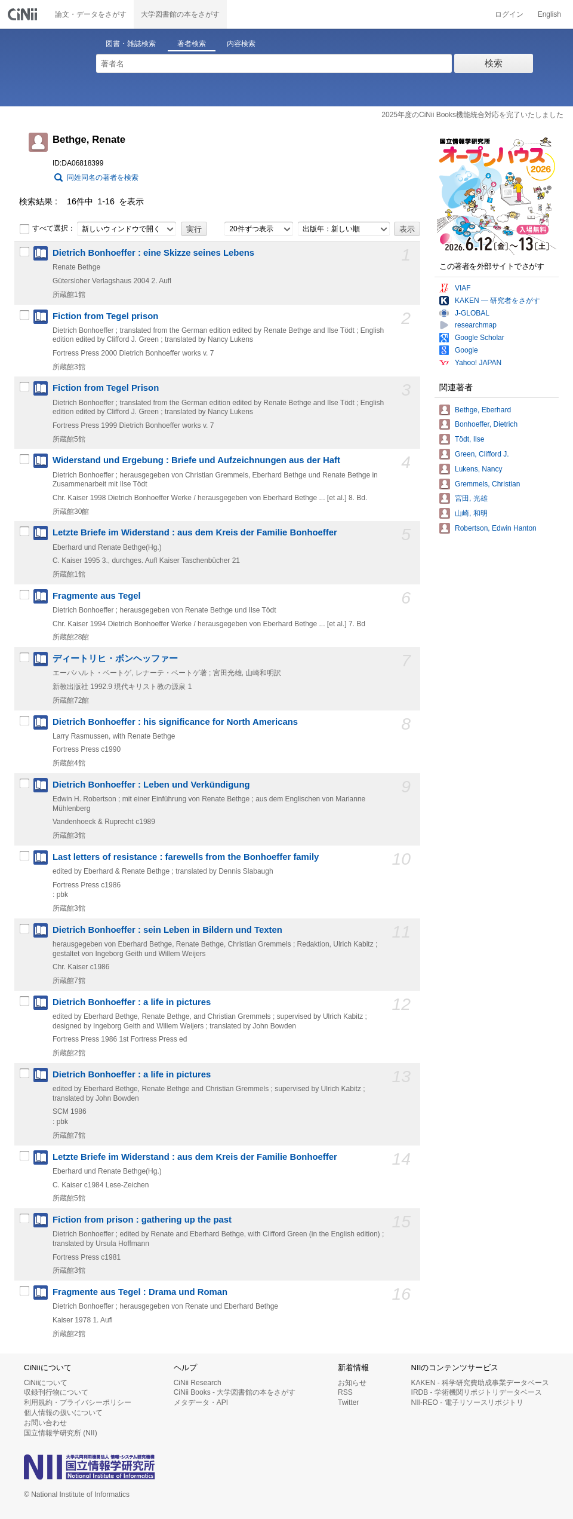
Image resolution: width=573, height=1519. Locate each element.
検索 (494, 63)
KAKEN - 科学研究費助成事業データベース (480, 1383)
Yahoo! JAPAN (478, 363)
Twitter (348, 1402)
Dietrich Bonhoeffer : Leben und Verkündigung (151, 784)
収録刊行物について (56, 1392)
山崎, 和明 (471, 513)
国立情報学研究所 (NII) (60, 1433)
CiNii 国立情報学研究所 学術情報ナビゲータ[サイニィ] (24, 14)
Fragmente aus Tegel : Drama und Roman (140, 1292)
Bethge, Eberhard (483, 410)
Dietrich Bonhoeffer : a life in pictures (132, 1002)
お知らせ (352, 1383)
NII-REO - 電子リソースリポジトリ (467, 1402)
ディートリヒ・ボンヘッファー (115, 658)
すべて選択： (47, 228)
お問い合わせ (45, 1423)
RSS (345, 1392)
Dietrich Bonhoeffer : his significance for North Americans (175, 722)
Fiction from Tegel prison (105, 316)
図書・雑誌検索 (131, 43)
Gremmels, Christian (487, 484)
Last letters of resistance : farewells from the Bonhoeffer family (186, 857)
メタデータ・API (201, 1402)
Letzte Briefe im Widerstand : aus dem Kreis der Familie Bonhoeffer (195, 532)
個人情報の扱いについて (63, 1412)
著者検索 (191, 43)
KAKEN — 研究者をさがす (497, 300)
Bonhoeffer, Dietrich (486, 424)
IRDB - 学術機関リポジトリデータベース (476, 1392)
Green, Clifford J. (482, 454)
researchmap (476, 325)
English (549, 14)
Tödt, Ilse (469, 439)
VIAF (463, 288)
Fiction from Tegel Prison (106, 388)
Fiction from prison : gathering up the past (142, 1219)
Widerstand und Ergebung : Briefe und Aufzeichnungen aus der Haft (196, 460)
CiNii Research (197, 1383)
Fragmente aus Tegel (97, 596)
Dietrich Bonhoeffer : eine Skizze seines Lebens (153, 253)
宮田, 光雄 (471, 498)
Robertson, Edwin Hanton (496, 528)
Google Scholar (479, 337)
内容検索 (241, 43)
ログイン (509, 14)
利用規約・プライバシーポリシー (77, 1402)
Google (466, 350)
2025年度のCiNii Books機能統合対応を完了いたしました (472, 115)
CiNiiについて (45, 1383)
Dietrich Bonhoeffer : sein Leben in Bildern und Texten (167, 930)
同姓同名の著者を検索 (102, 177)
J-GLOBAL (472, 313)
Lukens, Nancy (478, 469)
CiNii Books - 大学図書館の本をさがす (235, 1392)
